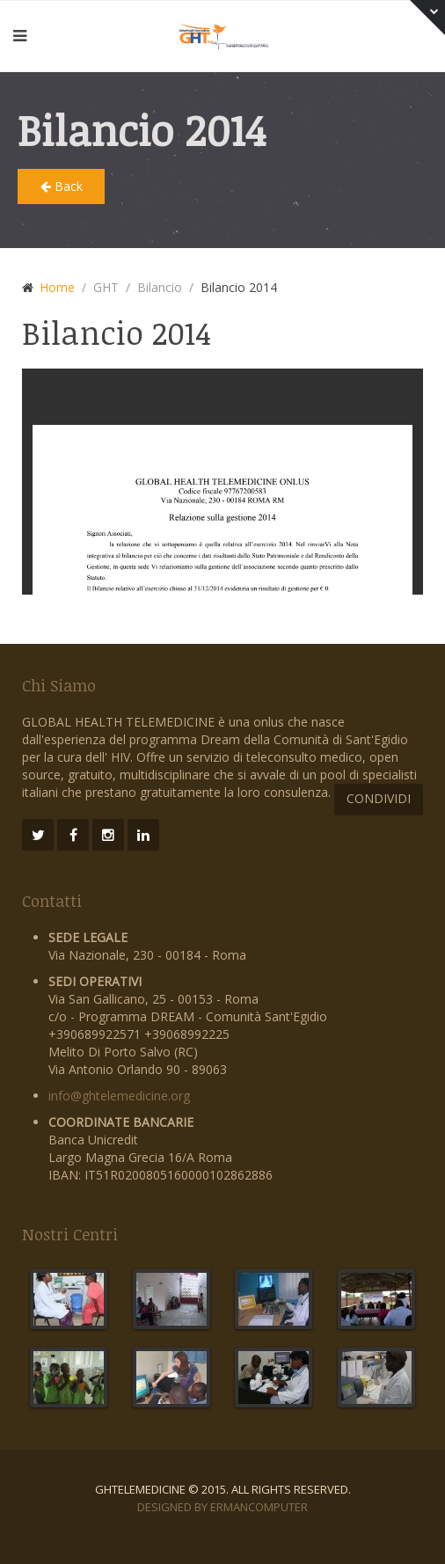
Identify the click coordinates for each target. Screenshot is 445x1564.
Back (61, 186)
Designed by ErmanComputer (222, 1507)
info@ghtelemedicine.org (119, 1095)
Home (57, 287)
